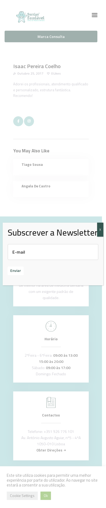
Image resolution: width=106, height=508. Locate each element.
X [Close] (100, 229)
